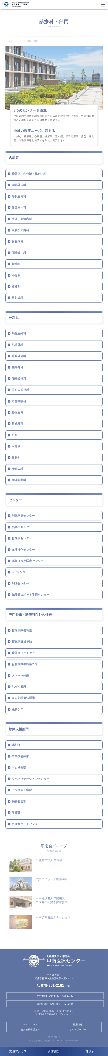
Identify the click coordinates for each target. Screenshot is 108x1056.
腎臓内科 (17, 241)
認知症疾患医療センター (27, 561)
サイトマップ (30, 1024)
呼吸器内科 (19, 196)
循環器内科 (19, 207)
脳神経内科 (19, 252)
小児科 (16, 275)
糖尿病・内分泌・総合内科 (29, 173)
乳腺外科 (17, 344)
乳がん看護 (19, 686)
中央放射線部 (20, 756)
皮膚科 (16, 286)
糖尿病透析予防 (22, 641)
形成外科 (17, 423)
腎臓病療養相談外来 (25, 664)
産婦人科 (17, 468)
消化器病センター (23, 515)
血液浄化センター (23, 549)
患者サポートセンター (26, 824)
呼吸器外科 (19, 356)
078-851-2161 (54, 985)
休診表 (90, 1051)
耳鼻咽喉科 (19, 401)
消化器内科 (19, 185)
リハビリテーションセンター (30, 778)
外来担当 (54, 1051)
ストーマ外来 (20, 675)
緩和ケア (17, 709)
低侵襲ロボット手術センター (30, 594)
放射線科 (17, 297)
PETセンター (20, 583)
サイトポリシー (77, 1029)
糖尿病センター (22, 538)
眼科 (15, 435)
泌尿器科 (17, 412)
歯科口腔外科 (20, 389)
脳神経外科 (19, 378)
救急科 (16, 457)
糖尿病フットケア (23, 653)
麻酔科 (16, 446)
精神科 (16, 264)
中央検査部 (19, 767)
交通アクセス (18, 1051)
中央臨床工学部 (22, 790)
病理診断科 (19, 480)
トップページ (12, 41)
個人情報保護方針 (30, 1029)
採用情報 (78, 1024)
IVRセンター (20, 572)
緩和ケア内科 (20, 230)
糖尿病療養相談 (22, 630)
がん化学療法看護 (23, 698)
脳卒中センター (22, 527)
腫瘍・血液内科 (22, 219)
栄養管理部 (19, 801)
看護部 (16, 812)
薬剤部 (16, 745)
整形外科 (17, 367)
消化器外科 (19, 333)
